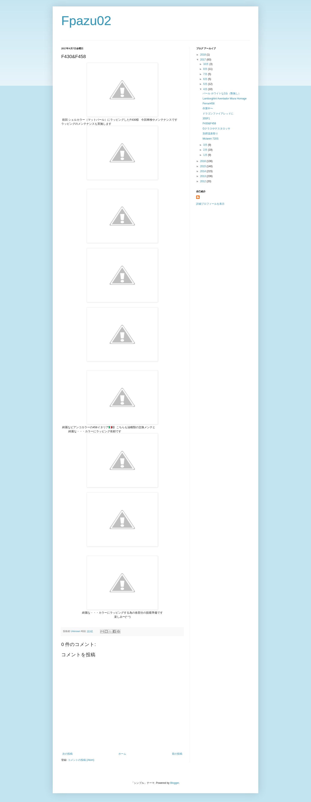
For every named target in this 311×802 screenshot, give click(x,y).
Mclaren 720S (210, 138)
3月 (205, 144)
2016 (203, 161)
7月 (205, 74)
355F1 (206, 118)
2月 (205, 149)
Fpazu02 (86, 21)
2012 (203, 181)
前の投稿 (177, 753)
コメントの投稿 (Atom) (81, 759)
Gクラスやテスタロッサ (216, 128)
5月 (205, 84)
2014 (203, 171)
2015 (203, 166)
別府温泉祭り (210, 133)
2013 (203, 176)
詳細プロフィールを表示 (210, 203)
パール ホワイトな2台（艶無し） (222, 93)
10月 (206, 64)
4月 (205, 89)
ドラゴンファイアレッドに (218, 113)
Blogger (174, 782)
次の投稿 (67, 753)
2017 (203, 59)
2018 (203, 54)
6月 (205, 79)
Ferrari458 (208, 103)
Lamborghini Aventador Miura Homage (225, 98)
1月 (205, 154)
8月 (205, 69)
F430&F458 (209, 123)
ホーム (122, 753)
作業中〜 (208, 108)
